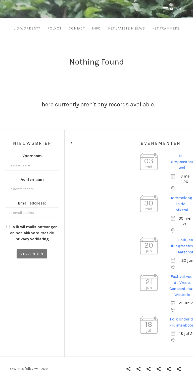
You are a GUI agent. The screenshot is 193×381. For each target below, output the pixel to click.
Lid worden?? (27, 28)
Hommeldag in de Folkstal (180, 203)
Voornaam (32, 155)
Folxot (54, 28)
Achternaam (32, 179)
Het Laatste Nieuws (126, 28)
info (96, 28)
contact (77, 28)
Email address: (32, 203)
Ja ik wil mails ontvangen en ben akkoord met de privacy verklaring (34, 232)
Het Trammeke (165, 28)
